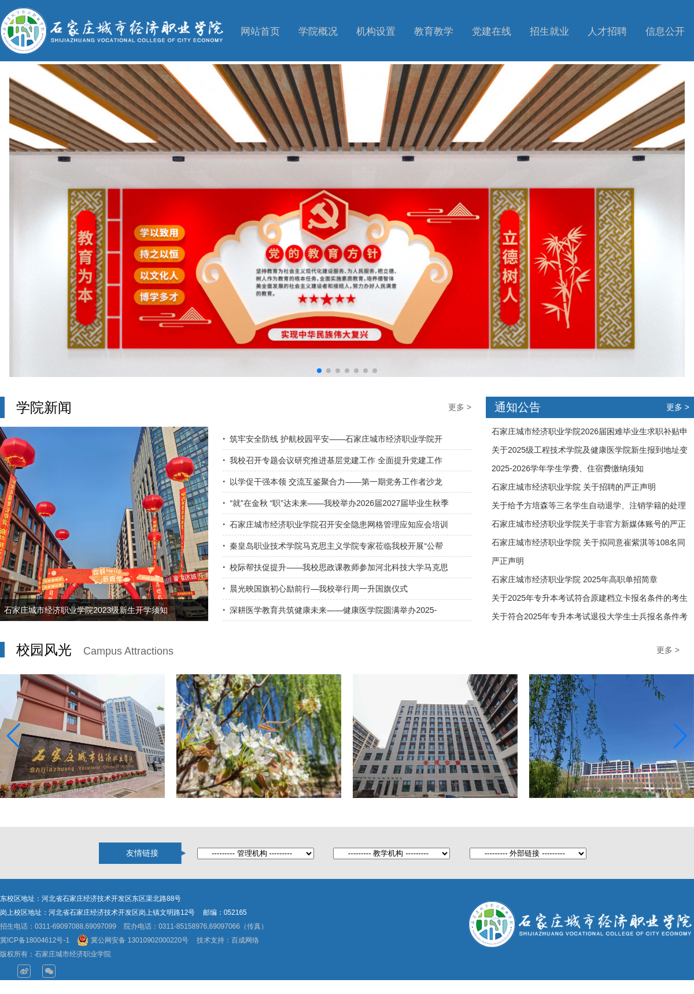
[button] (319, 370)
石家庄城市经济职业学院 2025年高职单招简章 (575, 579)
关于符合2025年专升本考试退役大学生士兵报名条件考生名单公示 (590, 619)
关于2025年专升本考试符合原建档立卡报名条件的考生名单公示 (590, 600)
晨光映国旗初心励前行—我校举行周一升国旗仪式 (319, 588)
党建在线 (491, 31)
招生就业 (549, 31)
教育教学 (433, 31)
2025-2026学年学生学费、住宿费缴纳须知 (568, 468)
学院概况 (318, 31)
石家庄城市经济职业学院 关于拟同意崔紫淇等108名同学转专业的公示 (588, 545)
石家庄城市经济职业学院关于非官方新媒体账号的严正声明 (589, 526)
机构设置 (376, 31)
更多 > (459, 407)
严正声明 (508, 561)
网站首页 (260, 31)
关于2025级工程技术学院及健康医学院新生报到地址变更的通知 (590, 452)
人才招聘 (607, 31)
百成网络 (245, 940)
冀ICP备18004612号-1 (34, 940)
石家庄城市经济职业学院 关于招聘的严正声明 (574, 487)
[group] (347, 220)
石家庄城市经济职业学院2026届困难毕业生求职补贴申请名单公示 (590, 434)
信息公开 (665, 31)
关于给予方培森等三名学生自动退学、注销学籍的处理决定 (589, 508)
